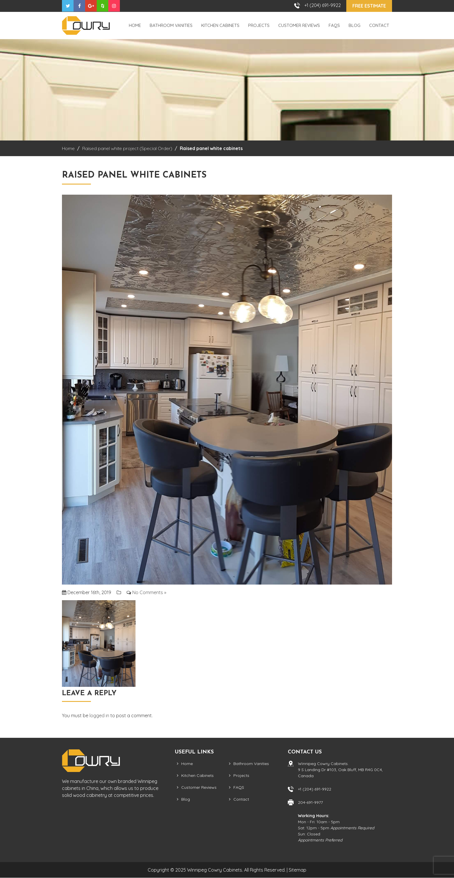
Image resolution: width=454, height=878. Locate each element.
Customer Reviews (299, 25)
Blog (354, 25)
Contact (379, 25)
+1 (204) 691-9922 (322, 5)
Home (135, 25)
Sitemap (297, 870)
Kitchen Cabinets (220, 25)
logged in (99, 715)
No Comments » (149, 592)
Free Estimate (369, 6)
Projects (259, 25)
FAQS (334, 25)
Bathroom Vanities (171, 25)
